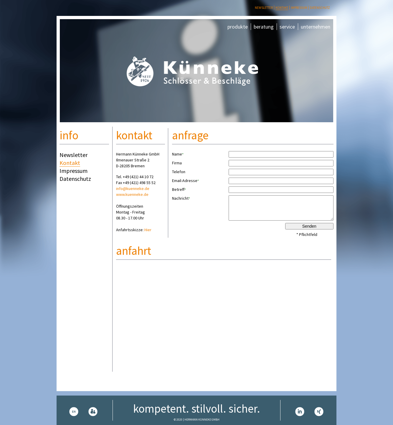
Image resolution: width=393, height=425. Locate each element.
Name (178, 154)
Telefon (178, 171)
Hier (147, 229)
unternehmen (315, 26)
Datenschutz (320, 8)
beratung (264, 26)
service (287, 26)
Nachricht (181, 198)
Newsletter (264, 8)
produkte (237, 26)
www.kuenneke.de (132, 194)
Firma (177, 163)
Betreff (179, 189)
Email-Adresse (185, 181)
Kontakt (281, 8)
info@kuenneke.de (132, 188)
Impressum (299, 8)
